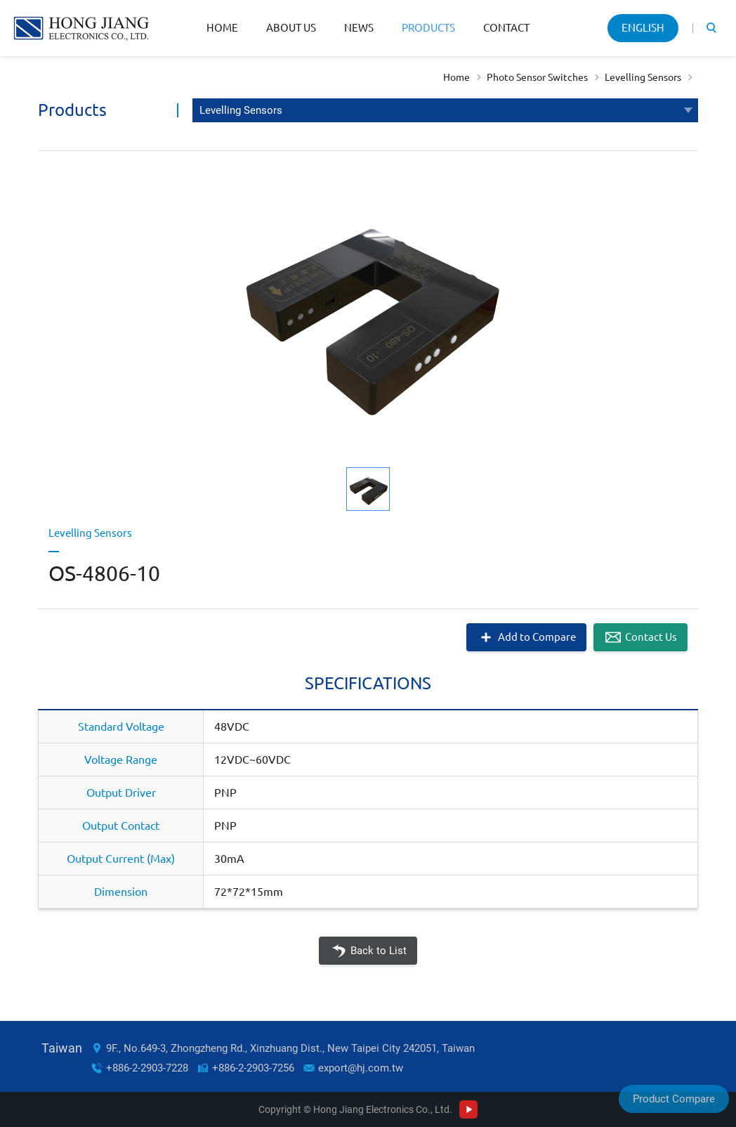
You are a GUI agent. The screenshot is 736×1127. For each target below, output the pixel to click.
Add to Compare (537, 637)
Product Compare (674, 1099)
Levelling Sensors (643, 77)
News (359, 28)
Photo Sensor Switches (537, 77)
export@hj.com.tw (360, 1068)
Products (428, 28)
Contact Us (651, 637)
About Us (291, 28)
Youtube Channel (468, 1109)
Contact (506, 28)
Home (222, 28)
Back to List (378, 950)
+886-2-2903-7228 (147, 1068)
